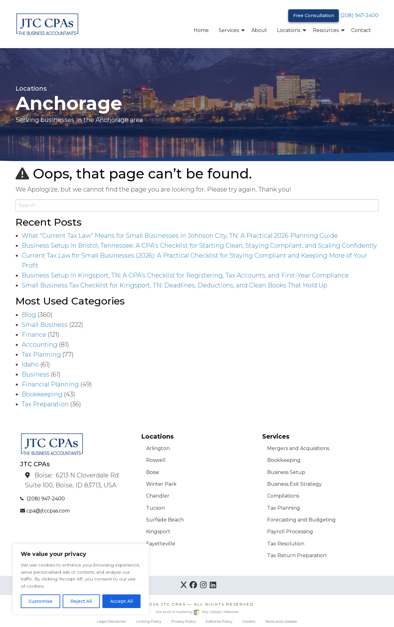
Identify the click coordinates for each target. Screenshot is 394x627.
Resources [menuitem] (326, 30)
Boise (152, 472)
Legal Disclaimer (111, 621)
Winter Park (161, 484)
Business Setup (286, 472)
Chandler (157, 496)
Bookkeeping (42, 394)
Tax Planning (41, 354)
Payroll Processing (290, 532)
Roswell (156, 460)
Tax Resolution (285, 544)
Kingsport (158, 532)
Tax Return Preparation (296, 555)
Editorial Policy (219, 621)
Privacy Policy (183, 621)
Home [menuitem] (201, 30)
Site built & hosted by (196, 611)
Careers (248, 621)
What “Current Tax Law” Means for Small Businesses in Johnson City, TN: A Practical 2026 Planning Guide (180, 235)
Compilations (283, 496)
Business (35, 374)
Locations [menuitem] (288, 30)
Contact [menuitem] (361, 30)
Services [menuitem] (229, 30)
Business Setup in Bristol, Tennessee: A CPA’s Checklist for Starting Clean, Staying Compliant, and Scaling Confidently (199, 245)
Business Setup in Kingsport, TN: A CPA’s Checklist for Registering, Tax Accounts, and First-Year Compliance (185, 275)
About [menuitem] (259, 30)
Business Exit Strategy (294, 484)
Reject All (81, 601)
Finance (34, 334)
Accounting (39, 344)
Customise (40, 601)
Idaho (30, 364)
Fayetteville (160, 544)
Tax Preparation (45, 404)
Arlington (158, 448)
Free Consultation (313, 15)
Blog (29, 314)
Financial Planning (50, 384)
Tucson (155, 508)
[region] (80, 579)
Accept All (121, 601)
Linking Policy (148, 621)
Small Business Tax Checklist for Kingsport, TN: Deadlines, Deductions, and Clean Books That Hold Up (174, 285)
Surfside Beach (165, 520)
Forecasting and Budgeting (301, 520)
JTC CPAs (173, 604)
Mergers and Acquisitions (298, 448)
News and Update (281, 621)
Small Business (45, 324)
